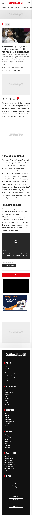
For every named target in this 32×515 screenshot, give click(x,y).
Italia (14, 70)
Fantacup (7, 426)
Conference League (10, 377)
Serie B (6, 371)
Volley (6, 400)
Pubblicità (7, 441)
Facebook (16, 496)
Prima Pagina (8, 437)
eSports (6, 402)
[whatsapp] (7, 99)
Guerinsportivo (9, 422)
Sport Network (8, 424)
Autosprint (7, 416)
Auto (5, 414)
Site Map (7, 445)
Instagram (16, 499)
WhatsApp (16, 506)
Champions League (10, 373)
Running (6, 398)
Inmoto (6, 418)
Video (6, 480)
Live (5, 367)
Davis (18, 70)
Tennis (7, 24)
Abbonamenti (8, 435)
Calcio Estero (8, 379)
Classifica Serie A (14, 8)
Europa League (9, 375)
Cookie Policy (8, 462)
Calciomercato (9, 381)
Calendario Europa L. (10, 488)
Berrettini (8, 70)
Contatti (7, 456)
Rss (5, 443)
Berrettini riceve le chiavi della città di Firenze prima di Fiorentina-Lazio (15, 254)
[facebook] (3, 99)
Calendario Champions (11, 486)
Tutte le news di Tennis (9, 265)
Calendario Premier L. (11, 490)
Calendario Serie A (10, 484)
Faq (5, 470)
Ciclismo (7, 404)
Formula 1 (7, 390)
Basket (6, 394)
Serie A (4, 8)
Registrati (7, 447)
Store (6, 439)
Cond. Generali (9, 468)
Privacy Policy (8, 466)
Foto (5, 482)
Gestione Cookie (9, 464)
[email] (13, 99)
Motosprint (7, 420)
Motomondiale (8, 392)
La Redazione (8, 458)
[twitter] (10, 99)
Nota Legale (8, 460)
